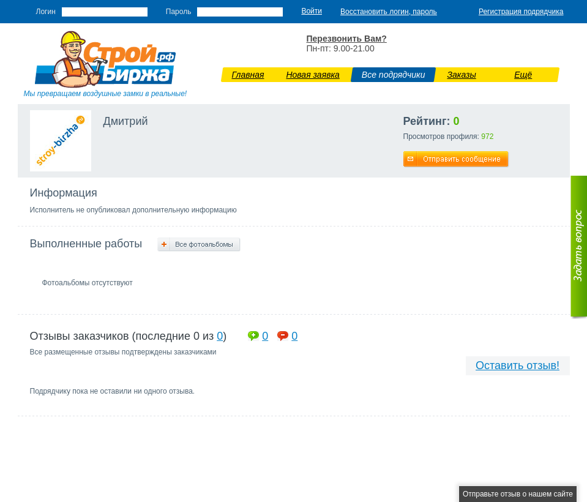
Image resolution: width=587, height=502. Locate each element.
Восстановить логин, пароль (388, 11)
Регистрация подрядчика (521, 11)
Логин (46, 11)
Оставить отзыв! (517, 365)
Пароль (179, 11)
